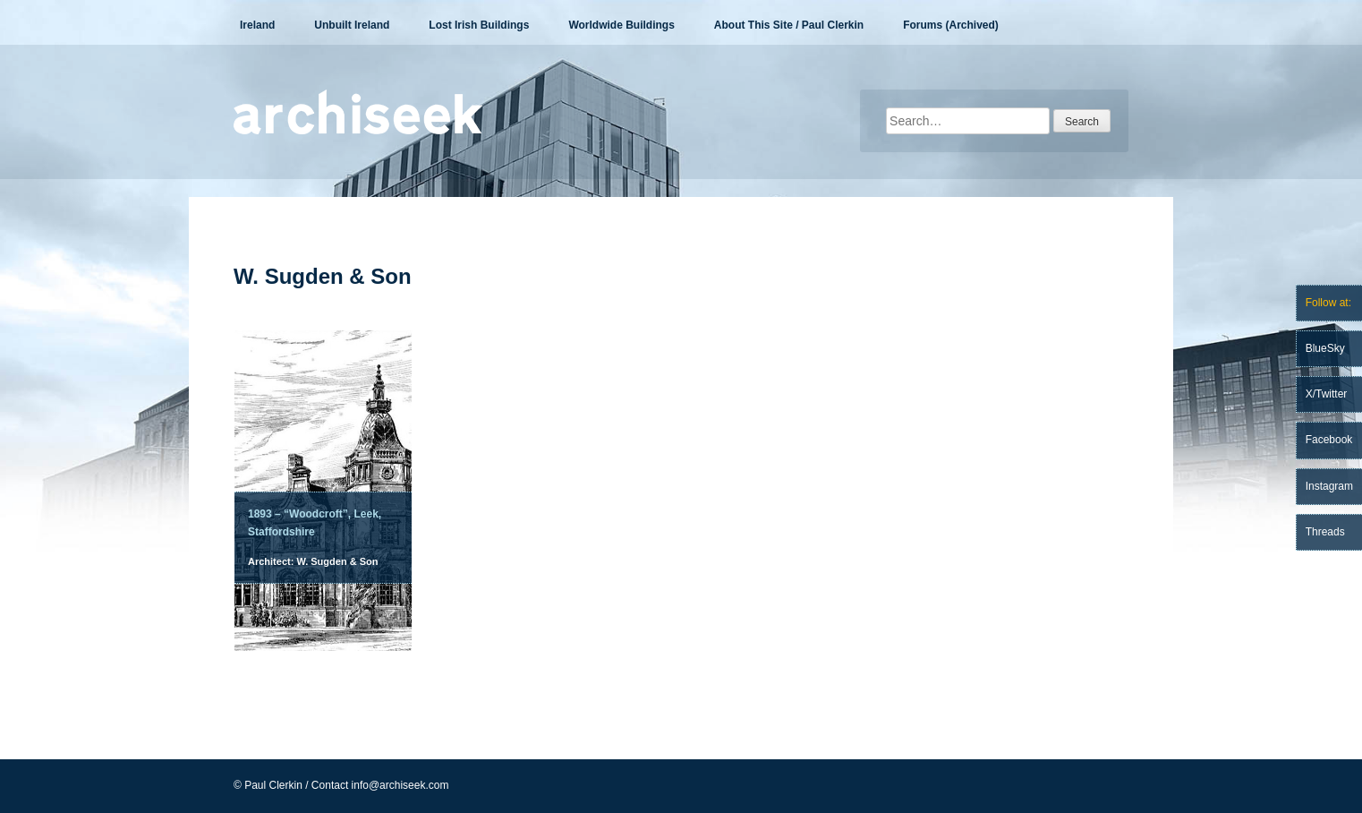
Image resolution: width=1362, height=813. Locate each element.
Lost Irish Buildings (479, 25)
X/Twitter (1327, 394)
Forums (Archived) (951, 25)
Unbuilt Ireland (351, 25)
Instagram (1329, 486)
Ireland (257, 25)
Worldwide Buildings (621, 25)
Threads (1325, 532)
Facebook (1329, 439)
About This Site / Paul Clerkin (789, 25)
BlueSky (1325, 348)
